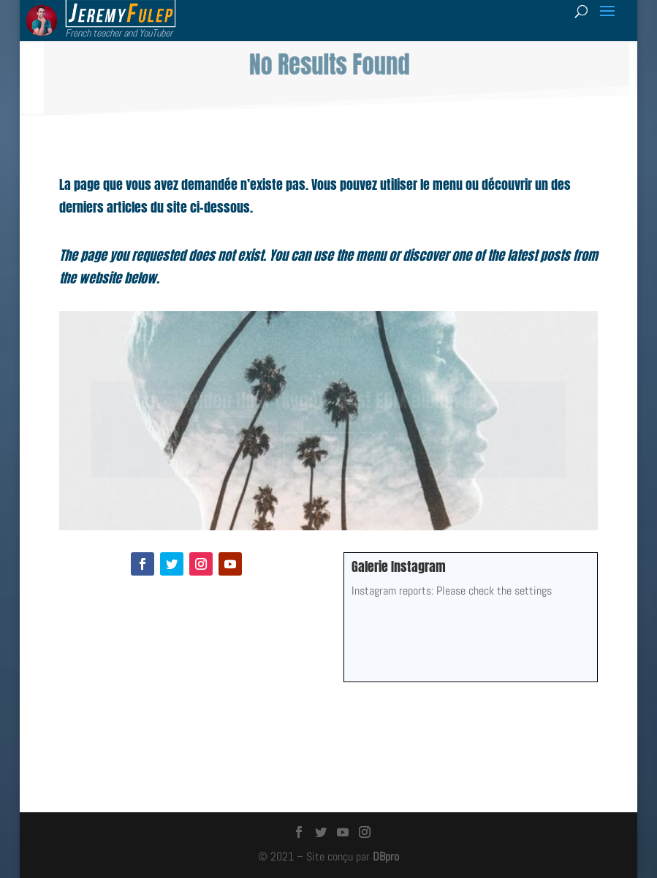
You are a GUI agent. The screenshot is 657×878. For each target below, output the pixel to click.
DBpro (386, 856)
